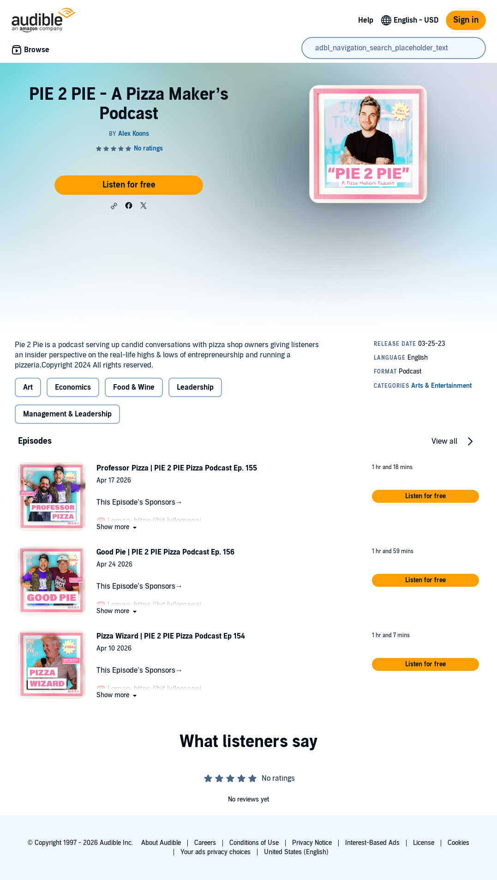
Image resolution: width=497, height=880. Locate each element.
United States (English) (296, 852)
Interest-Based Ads (372, 843)
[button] (114, 206)
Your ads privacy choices (215, 852)
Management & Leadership (67, 414)
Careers (205, 843)
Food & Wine (134, 387)
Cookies (458, 843)
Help (365, 20)
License (423, 843)
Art (28, 387)
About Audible (161, 843)
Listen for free (129, 185)
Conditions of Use (254, 843)
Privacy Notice (312, 843)
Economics (73, 387)
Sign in (466, 20)
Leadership (195, 387)
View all (444, 441)
